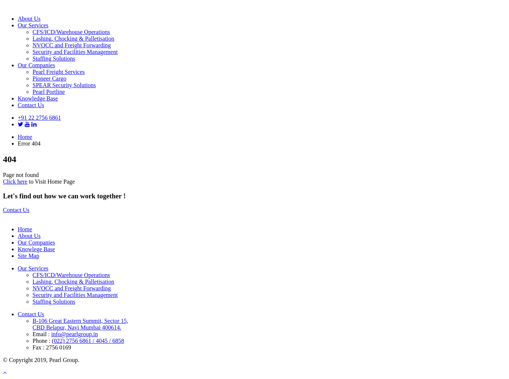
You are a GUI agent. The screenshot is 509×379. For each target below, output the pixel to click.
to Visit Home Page (51, 181)
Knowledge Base (38, 98)
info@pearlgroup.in (74, 334)
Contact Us (31, 105)
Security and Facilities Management (75, 52)
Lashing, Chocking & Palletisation (73, 38)
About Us (29, 19)
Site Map (28, 256)
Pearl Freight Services (59, 72)
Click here (15, 181)
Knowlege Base (36, 249)
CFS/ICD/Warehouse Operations (71, 32)
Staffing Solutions (54, 58)
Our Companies (36, 65)
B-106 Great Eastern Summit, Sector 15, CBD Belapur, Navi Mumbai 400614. (80, 324)
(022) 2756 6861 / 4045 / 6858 (88, 341)
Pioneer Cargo (49, 78)
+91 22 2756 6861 (39, 118)
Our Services (33, 25)
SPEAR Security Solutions (64, 85)
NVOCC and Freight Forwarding (72, 45)
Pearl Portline (49, 92)
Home (25, 137)
